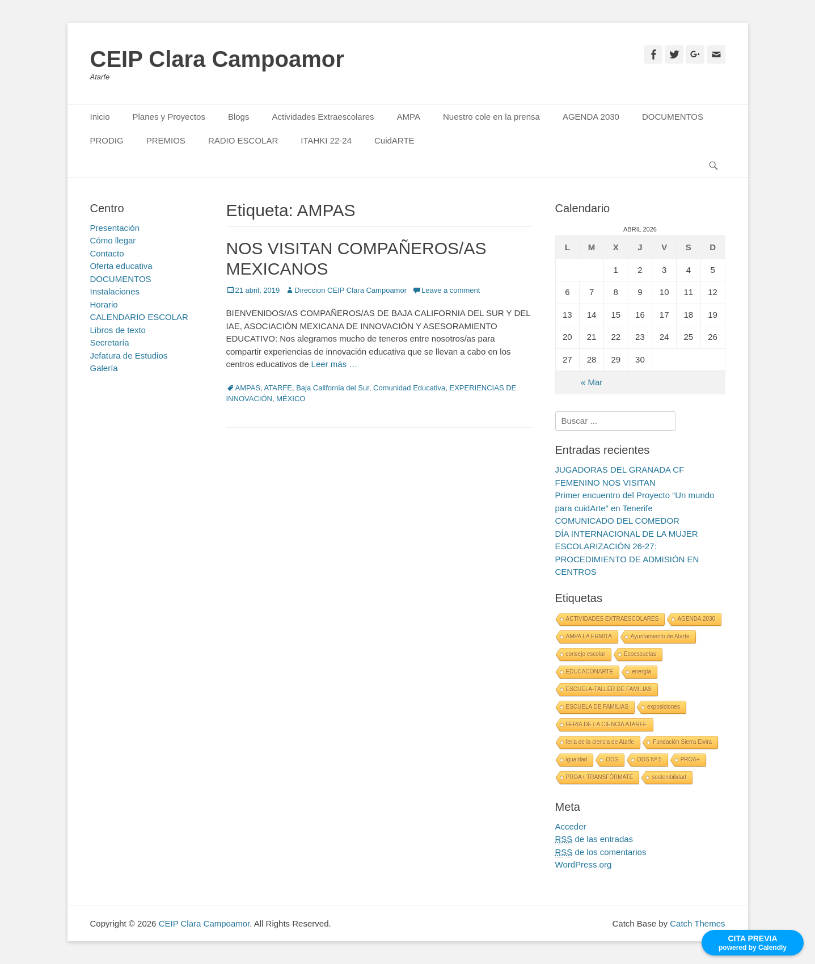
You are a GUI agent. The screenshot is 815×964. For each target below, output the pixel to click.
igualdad (577, 759)
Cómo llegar (113, 240)
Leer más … (334, 364)
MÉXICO (290, 398)
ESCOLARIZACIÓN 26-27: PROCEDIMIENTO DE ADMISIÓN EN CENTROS (627, 558)
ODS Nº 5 (649, 759)
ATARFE (278, 388)
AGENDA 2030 (591, 116)
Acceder (570, 826)
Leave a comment (450, 290)
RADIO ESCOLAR (243, 140)
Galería (104, 368)
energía (641, 671)
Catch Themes (697, 923)
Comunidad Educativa (409, 388)
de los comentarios (601, 852)
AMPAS (248, 388)
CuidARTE (394, 140)
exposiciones (663, 707)
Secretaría (109, 342)
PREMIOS (165, 140)
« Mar (591, 382)
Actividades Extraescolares (323, 116)
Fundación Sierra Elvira (682, 742)
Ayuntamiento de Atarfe (660, 636)
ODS (612, 759)
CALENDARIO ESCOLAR (139, 317)
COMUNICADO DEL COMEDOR (617, 520)
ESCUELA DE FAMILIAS (597, 707)
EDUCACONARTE (590, 671)
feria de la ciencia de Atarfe (600, 742)
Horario (104, 304)
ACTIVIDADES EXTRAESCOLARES (612, 619)
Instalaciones (115, 291)
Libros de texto (118, 330)
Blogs (239, 116)
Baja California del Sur (332, 388)
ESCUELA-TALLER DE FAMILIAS (609, 689)
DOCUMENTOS (672, 116)
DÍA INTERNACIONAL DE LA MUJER (626, 533)
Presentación (115, 228)
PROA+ (690, 759)
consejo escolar (585, 654)
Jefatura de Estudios (129, 355)
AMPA (408, 116)
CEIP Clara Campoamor (217, 59)
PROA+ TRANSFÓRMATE (600, 777)
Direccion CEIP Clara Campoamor (350, 290)
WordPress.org (583, 864)
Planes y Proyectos (169, 116)
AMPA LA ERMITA (589, 636)
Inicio (100, 116)
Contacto (107, 253)
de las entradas (594, 839)
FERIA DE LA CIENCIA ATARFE (606, 724)
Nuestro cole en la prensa (491, 116)
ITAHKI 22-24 (326, 140)
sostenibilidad (669, 777)
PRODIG (107, 140)
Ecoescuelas (640, 654)
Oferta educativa (121, 266)
